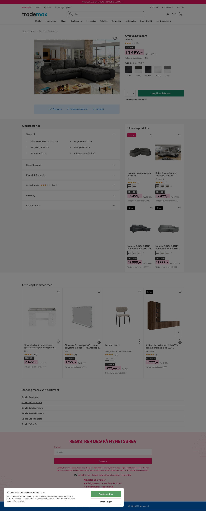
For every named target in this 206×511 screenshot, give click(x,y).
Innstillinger (106, 501)
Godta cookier (106, 494)
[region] (64, 497)
